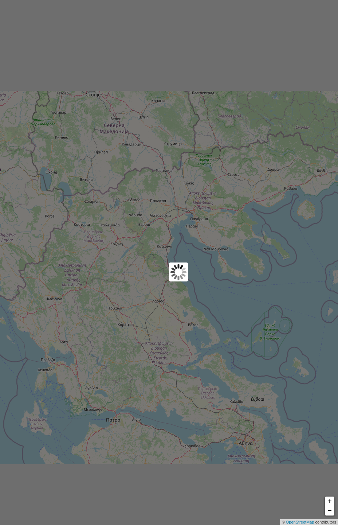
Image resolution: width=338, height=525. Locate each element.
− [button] (330, 510)
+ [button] (330, 501)
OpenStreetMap (300, 522)
